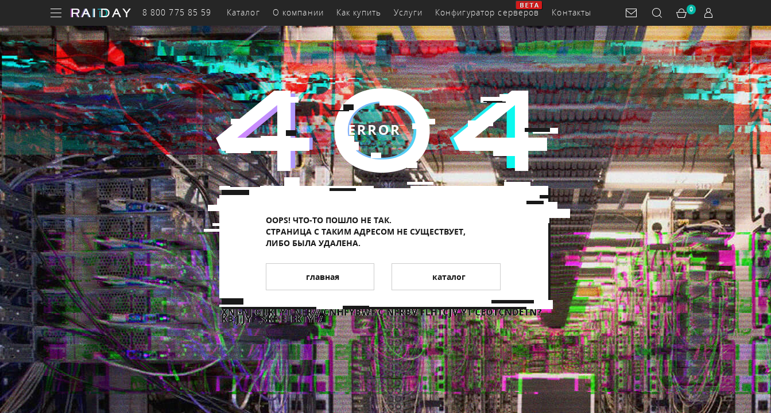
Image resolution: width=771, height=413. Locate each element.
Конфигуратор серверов (487, 12)
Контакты (571, 12)
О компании (298, 12)
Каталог (243, 12)
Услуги (408, 12)
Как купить (358, 12)
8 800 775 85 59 (177, 12)
